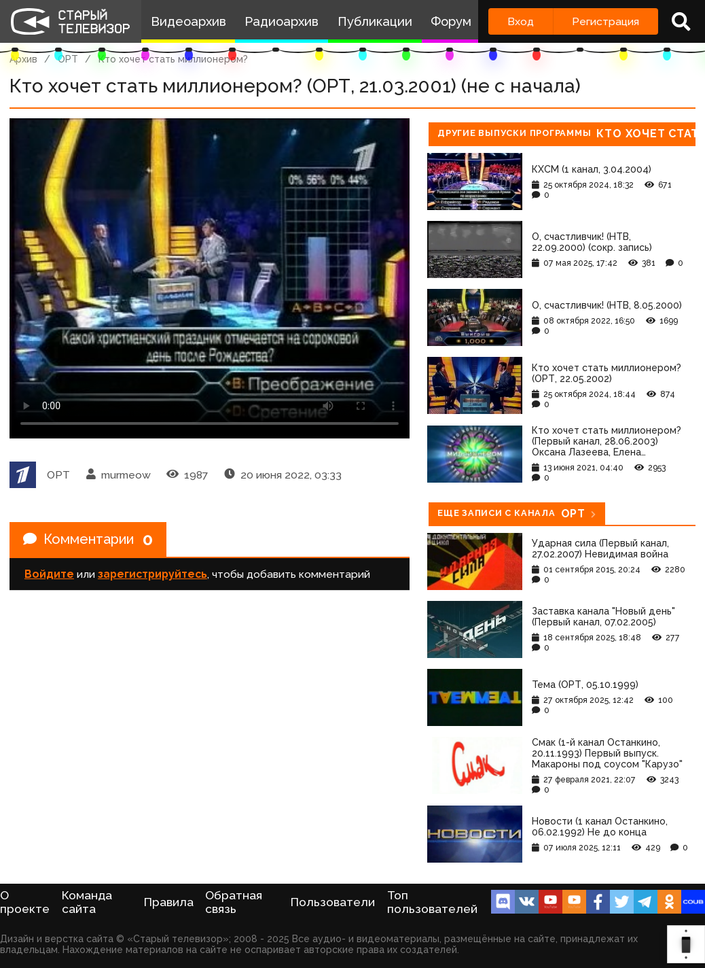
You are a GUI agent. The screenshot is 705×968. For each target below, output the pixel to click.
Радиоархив (282, 21)
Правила (169, 902)
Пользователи (333, 902)
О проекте (25, 902)
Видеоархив (188, 21)
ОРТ (68, 59)
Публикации (375, 21)
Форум (451, 21)
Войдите (49, 574)
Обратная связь (233, 902)
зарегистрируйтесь (152, 574)
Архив (23, 59)
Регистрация (605, 21)
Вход (520, 21)
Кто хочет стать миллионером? (173, 59)
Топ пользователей (432, 902)
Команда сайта (87, 902)
